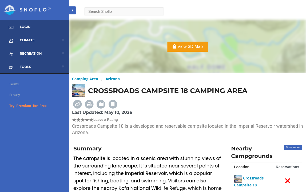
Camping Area (85, 78)
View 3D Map (188, 46)
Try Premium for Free (28, 105)
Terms (14, 84)
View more (293, 147)
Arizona (113, 78)
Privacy (14, 95)
